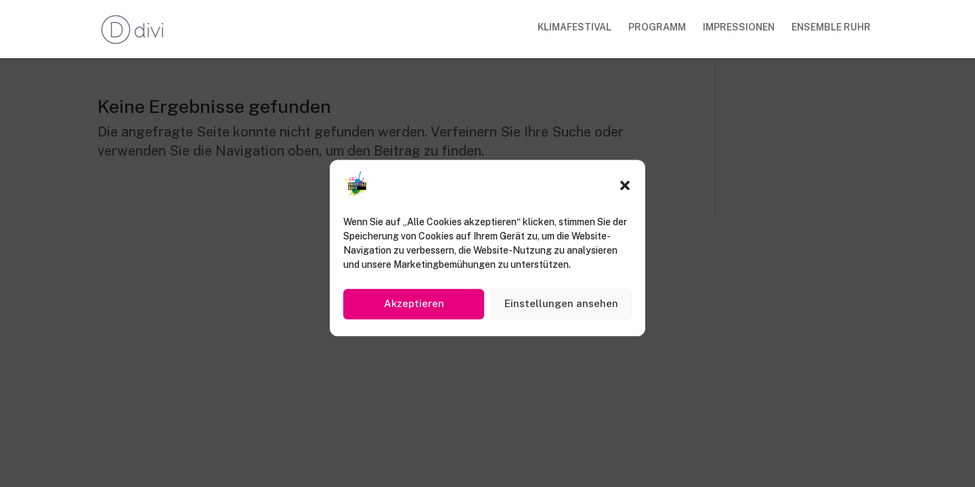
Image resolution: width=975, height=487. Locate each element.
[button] (625, 189)
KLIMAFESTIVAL (574, 27)
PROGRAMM (657, 27)
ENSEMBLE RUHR (831, 27)
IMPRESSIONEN (739, 27)
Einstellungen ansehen (561, 307)
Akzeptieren (414, 307)
